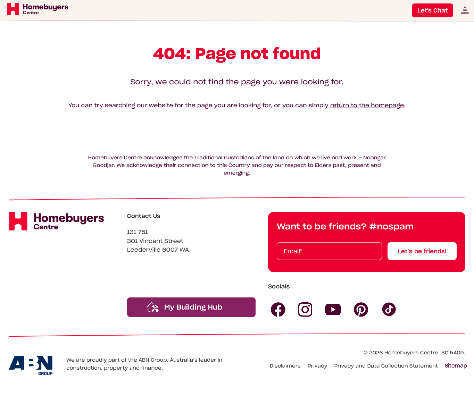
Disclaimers (285, 366)
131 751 (137, 232)
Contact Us (143, 216)
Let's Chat (432, 10)
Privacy (317, 366)
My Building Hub (185, 307)
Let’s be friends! (422, 251)
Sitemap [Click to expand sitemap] (456, 366)
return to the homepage (367, 105)
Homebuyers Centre (411, 352)
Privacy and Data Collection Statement (386, 366)
